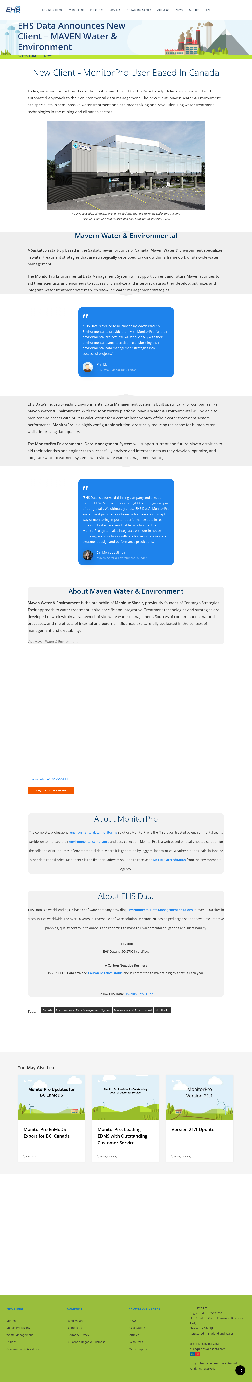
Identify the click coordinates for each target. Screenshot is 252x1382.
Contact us (75, 1328)
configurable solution (111, 424)
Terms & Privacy (78, 1335)
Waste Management (19, 1335)
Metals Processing (18, 1328)
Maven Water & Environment (195, 97)
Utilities (11, 1342)
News (48, 56)
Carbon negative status (105, 973)
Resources (136, 1342)
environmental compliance (89, 841)
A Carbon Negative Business (86, 1342)
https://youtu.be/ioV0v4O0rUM (48, 779)
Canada (48, 1010)
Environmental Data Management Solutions (160, 910)
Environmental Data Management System (83, 1010)
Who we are (75, 1321)
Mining (11, 1321)
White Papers (138, 1349)
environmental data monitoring (93, 832)
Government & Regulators (23, 1349)
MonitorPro (162, 1010)
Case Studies (137, 1328)
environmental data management (110, 97)
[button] (51, 790)
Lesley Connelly (106, 1156)
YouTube (146, 994)
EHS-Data (29, 56)
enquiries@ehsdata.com (209, 1349)
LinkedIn (130, 994)
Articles (134, 1335)
